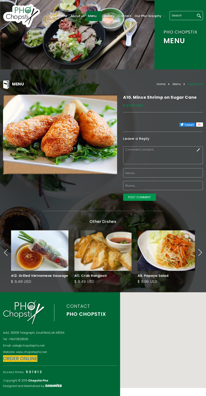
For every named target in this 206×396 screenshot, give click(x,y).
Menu (176, 84)
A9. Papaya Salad (153, 275)
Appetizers (195, 84)
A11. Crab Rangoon (90, 275)
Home (161, 84)
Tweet (187, 125)
